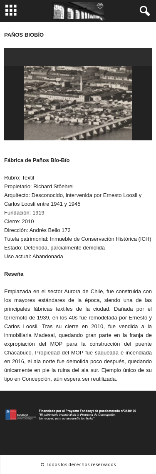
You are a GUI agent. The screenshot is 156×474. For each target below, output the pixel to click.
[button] (143, 11)
